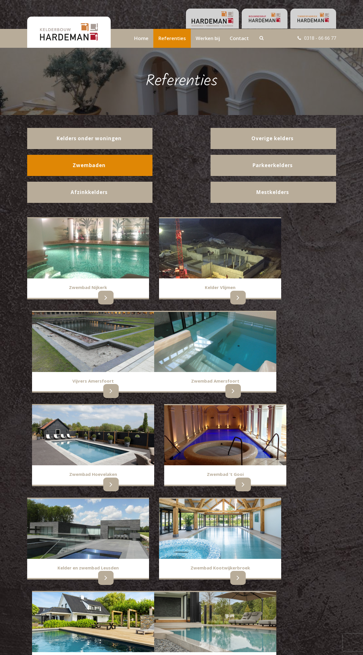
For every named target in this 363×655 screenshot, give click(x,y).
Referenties (172, 38)
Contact (239, 38)
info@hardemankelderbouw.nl (301, 607)
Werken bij (208, 38)
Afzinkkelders (39, 612)
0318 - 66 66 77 (318, 38)
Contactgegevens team (150, 600)
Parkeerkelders (92, 600)
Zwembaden (89, 606)
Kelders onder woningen (49, 600)
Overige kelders (92, 612)
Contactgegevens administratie (158, 607)
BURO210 (326, 645)
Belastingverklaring (146, 614)
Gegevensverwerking (148, 621)
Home (141, 38)
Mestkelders (38, 606)
